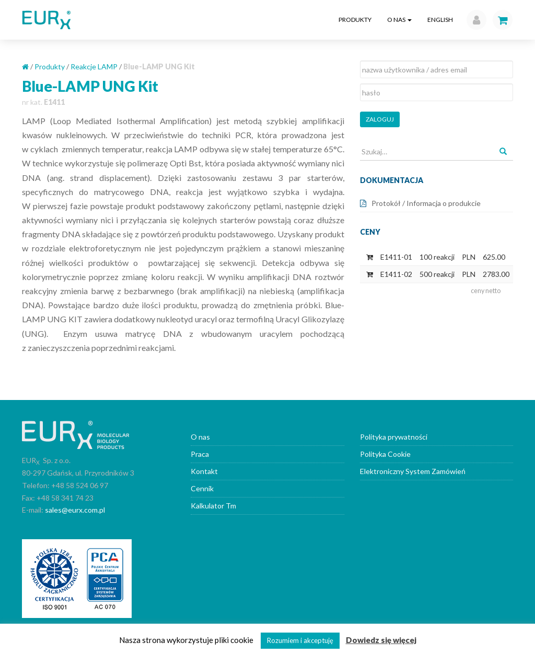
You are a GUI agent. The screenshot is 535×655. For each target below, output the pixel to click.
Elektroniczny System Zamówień (413, 471)
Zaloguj (380, 119)
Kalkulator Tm (213, 505)
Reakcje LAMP (94, 66)
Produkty (355, 19)
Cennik (202, 488)
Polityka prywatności (393, 436)
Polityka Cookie (385, 454)
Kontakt (204, 471)
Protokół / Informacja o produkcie (426, 203)
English (440, 19)
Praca (200, 454)
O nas (399, 19)
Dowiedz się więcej (381, 640)
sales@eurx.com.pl (75, 509)
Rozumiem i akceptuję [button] (300, 640)
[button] (474, 20)
